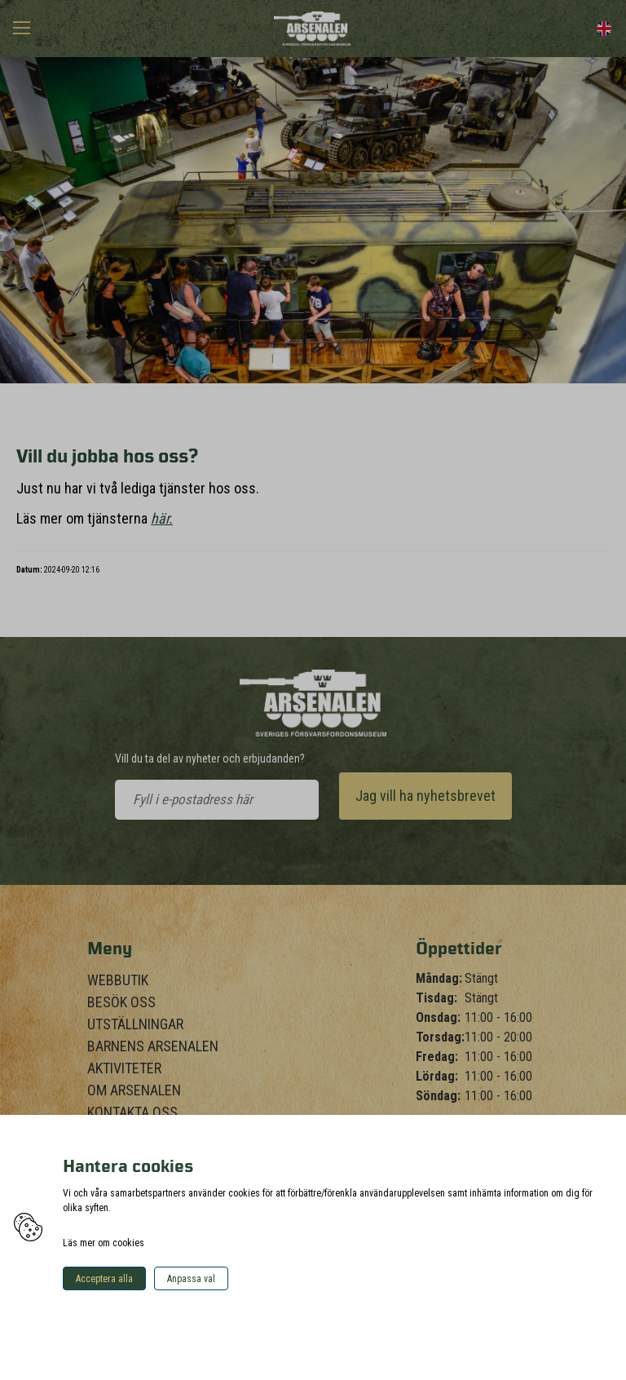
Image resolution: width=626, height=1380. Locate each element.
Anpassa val (191, 1279)
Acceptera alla (104, 1279)
